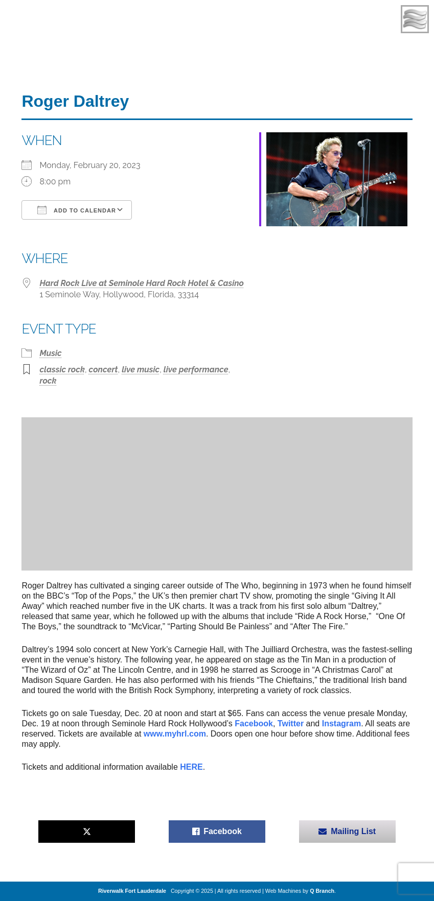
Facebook (254, 723)
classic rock (61, 369)
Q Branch (322, 891)
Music (50, 353)
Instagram (341, 723)
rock (47, 381)
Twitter (291, 723)
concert (103, 369)
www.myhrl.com (175, 733)
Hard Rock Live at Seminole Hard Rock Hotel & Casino (141, 283)
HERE (191, 767)
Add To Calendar (76, 210)
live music (140, 369)
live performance (196, 369)
